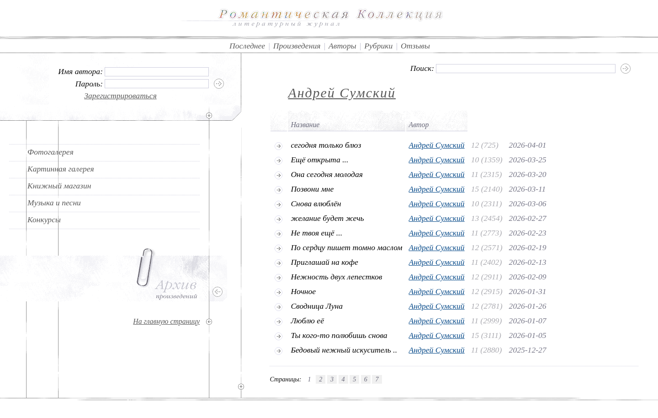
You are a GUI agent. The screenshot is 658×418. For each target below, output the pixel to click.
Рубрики (378, 45)
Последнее (247, 45)
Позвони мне (312, 188)
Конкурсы (44, 219)
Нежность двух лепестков (336, 276)
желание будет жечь (327, 218)
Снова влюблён (316, 203)
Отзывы (415, 45)
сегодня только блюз (326, 145)
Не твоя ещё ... (316, 232)
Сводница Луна (317, 306)
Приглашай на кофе (324, 262)
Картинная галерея (60, 168)
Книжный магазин (59, 185)
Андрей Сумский (342, 92)
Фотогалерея (50, 151)
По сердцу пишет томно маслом (346, 247)
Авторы (342, 45)
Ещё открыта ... (319, 159)
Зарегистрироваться (120, 95)
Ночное (303, 291)
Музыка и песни (54, 202)
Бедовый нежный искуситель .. (344, 349)
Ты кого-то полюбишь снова (339, 335)
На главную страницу (166, 321)
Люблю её (307, 320)
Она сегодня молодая (327, 174)
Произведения (297, 45)
